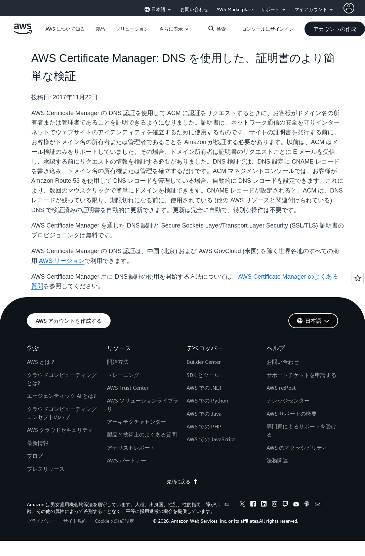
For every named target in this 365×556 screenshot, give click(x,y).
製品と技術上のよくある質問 (142, 434)
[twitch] (285, 505)
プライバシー (41, 521)
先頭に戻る (182, 481)
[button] (65, 29)
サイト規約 (75, 521)
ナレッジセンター (288, 400)
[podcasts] (307, 505)
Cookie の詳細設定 (114, 521)
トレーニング (123, 375)
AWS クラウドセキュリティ (60, 429)
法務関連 (277, 460)
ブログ (35, 455)
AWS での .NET (204, 387)
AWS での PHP (204, 426)
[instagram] (274, 505)
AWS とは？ (41, 361)
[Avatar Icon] (348, 8)
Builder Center (204, 361)
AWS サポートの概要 (292, 413)
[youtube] (296, 505)
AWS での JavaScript (211, 439)
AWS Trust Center (128, 387)
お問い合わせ (283, 361)
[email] (317, 505)
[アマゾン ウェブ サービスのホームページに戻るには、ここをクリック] (22, 32)
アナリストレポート (131, 447)
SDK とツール (203, 375)
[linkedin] (264, 505)
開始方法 (117, 361)
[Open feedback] (358, 278)
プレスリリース (46, 468)
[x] (242, 505)
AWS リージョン (61, 260)
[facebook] (253, 505)
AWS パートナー (126, 460)
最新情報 (37, 443)
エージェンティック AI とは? (61, 395)
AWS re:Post (281, 387)
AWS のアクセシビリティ (297, 447)
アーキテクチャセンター (136, 421)
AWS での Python (207, 400)
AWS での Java (204, 413)
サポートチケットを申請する (301, 375)
